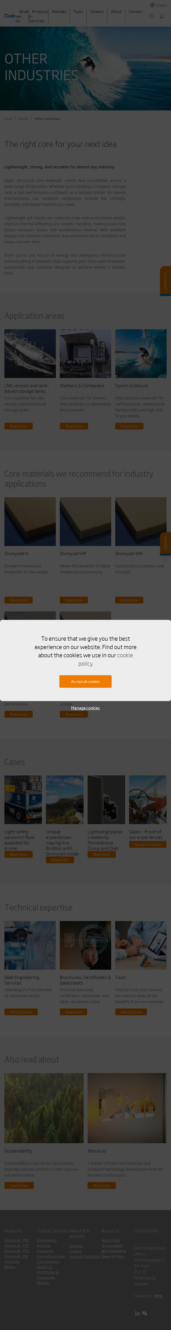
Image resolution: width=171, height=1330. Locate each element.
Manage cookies (85, 707)
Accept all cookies (85, 681)
